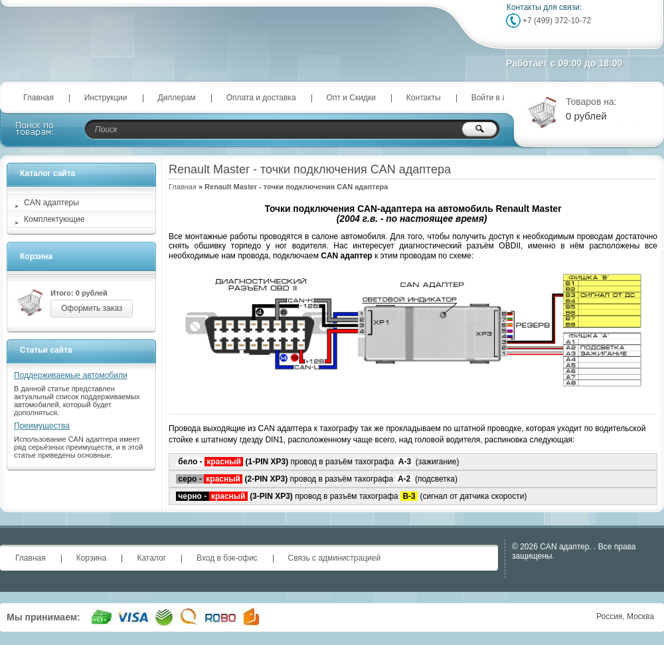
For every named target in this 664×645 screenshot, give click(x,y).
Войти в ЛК (492, 97)
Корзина (36, 256)
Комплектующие (54, 219)
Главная (38, 97)
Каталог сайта (47, 173)
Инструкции (105, 97)
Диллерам (177, 97)
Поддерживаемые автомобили (70, 375)
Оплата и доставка (261, 97)
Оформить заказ (91, 308)
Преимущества (42, 425)
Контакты (423, 97)
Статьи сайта (46, 350)
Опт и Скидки (351, 97)
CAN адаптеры (51, 202)
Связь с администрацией (334, 558)
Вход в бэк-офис (227, 558)
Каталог (151, 558)
